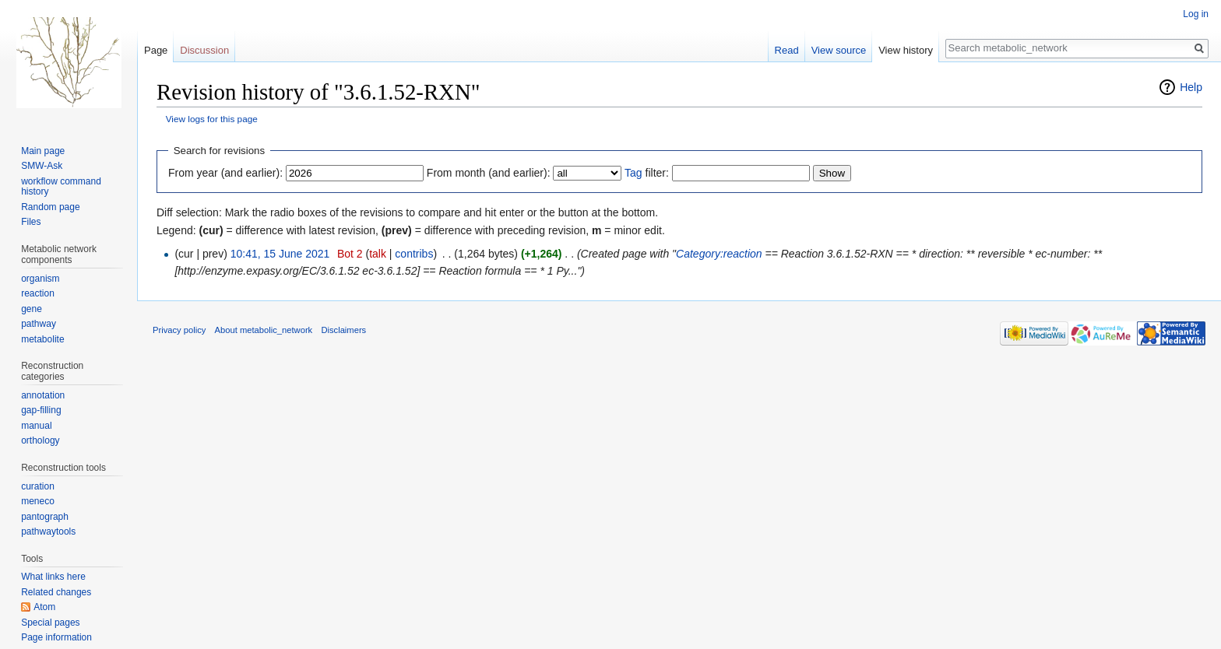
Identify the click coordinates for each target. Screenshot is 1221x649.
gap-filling (41, 410)
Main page (43, 151)
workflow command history (61, 187)
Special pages (50, 622)
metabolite (42, 339)
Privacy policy (179, 330)
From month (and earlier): (489, 173)
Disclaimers (343, 330)
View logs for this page (212, 119)
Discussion (204, 50)
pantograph (45, 516)
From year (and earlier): (225, 173)
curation (38, 486)
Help (1191, 87)
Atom (44, 607)
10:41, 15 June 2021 (280, 253)
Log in (1196, 14)
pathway (38, 323)
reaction (38, 293)
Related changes (56, 592)
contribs (414, 253)
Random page (50, 207)
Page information (56, 637)
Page (155, 50)
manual (36, 425)
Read (787, 50)
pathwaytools (48, 531)
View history (905, 50)
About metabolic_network (264, 330)
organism (40, 278)
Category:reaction (719, 253)
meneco (38, 501)
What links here (53, 576)
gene (31, 308)
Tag (633, 173)
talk (377, 253)
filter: (647, 173)
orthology (40, 440)
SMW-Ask (41, 165)
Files (30, 221)
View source (839, 50)
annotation (43, 395)
